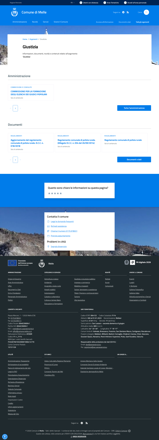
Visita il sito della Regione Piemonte (57, 361)
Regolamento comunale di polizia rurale (123, 140)
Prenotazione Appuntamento (18, 375)
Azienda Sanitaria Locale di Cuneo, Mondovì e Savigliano (100, 368)
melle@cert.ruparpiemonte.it (23, 328)
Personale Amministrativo (17, 296)
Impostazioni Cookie (15, 399)
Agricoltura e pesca (51, 279)
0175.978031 (16, 318)
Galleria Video (134, 293)
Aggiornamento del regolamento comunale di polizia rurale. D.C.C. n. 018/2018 (27, 143)
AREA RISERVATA (78, 436)
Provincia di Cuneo (51, 364)
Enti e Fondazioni (14, 293)
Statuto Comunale (14, 389)
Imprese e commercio (82, 282)
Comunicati (109, 286)
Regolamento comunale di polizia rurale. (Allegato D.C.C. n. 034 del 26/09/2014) (76, 141)
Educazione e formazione (53, 303)
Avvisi (107, 282)
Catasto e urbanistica (52, 296)
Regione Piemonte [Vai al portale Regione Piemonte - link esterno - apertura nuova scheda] (16, 2)
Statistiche (12, 410)
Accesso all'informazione (104, 22)
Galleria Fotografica (136, 289)
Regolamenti (16, 136)
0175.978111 (16, 320)
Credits (10, 403)
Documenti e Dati (14, 289)
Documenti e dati (134, 159)
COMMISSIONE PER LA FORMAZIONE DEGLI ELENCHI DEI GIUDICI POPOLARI (29, 93)
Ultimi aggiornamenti (15, 406)
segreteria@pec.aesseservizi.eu (95, 347)
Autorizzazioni (49, 293)
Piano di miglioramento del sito (19, 368)
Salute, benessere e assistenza (85, 289)
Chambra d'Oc (49, 375)
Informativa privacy (15, 392)
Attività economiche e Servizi (140, 296)
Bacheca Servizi (13, 385)
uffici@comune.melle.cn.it (22, 331)
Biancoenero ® (88, 433)
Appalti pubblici (49, 289)
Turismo (77, 296)
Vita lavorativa (79, 300)
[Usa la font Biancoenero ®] (89, 2)
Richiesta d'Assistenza (16, 382)
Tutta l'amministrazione (134, 107)
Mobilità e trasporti (81, 286)
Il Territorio (133, 286)
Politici (10, 300)
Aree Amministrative (15, 282)
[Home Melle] (28, 12)
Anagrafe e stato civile (52, 286)
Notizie (107, 279)
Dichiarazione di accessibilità (18, 364)
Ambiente (48, 282)
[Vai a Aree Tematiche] (111, 2)
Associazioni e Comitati (137, 300)
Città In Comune (121, 430)
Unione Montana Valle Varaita (91, 361)
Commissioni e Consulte (21, 87)
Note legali (12, 396)
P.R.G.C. (47, 368)
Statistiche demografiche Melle (91, 371)
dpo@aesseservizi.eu (93, 344)
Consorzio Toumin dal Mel (53, 371)
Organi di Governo (14, 279)
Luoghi (131, 282)
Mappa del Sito (13, 414)
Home (25, 39)
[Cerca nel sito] (146, 12)
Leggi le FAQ (12, 371)
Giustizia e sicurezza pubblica (84, 279)
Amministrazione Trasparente (18, 361)
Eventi (131, 279)
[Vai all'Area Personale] (135, 2)
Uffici (10, 286)
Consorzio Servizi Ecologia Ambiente (93, 364)
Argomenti (34, 39)
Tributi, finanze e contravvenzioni (86, 293)
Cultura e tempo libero (52, 300)
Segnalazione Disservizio (17, 378)
